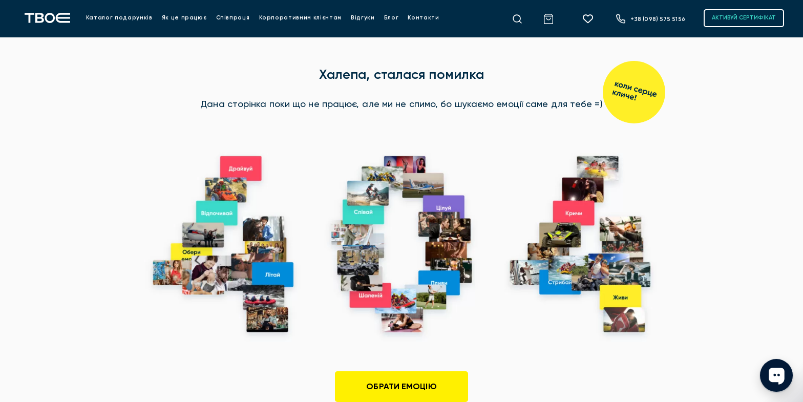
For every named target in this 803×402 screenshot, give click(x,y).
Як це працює (184, 17)
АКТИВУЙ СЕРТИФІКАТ (744, 17)
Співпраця (233, 17)
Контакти (423, 17)
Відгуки (363, 17)
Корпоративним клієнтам (300, 17)
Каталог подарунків (119, 17)
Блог (391, 17)
